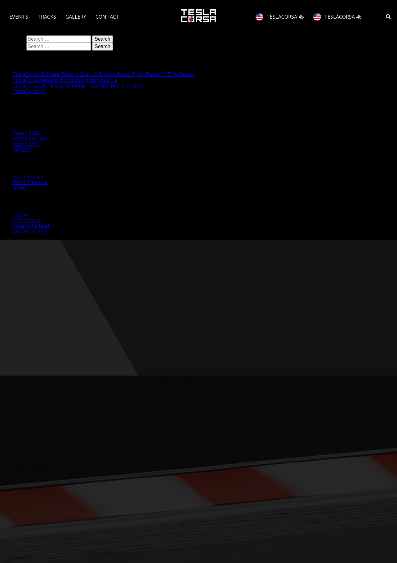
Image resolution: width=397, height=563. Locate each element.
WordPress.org (29, 231)
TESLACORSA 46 (337, 17)
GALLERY (75, 17)
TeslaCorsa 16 (29, 91)
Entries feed (26, 220)
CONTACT (107, 17)
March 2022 (26, 144)
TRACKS (47, 17)
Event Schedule (29, 182)
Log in (19, 214)
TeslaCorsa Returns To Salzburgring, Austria (64, 80)
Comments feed (30, 226)
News (18, 187)
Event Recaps (27, 176)
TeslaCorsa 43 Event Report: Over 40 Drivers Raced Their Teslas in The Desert (103, 74)
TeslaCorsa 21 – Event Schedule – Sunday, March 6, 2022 (77, 85)
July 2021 (22, 149)
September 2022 (31, 138)
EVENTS (18, 17)
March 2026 (26, 132)
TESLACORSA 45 (280, 17)
